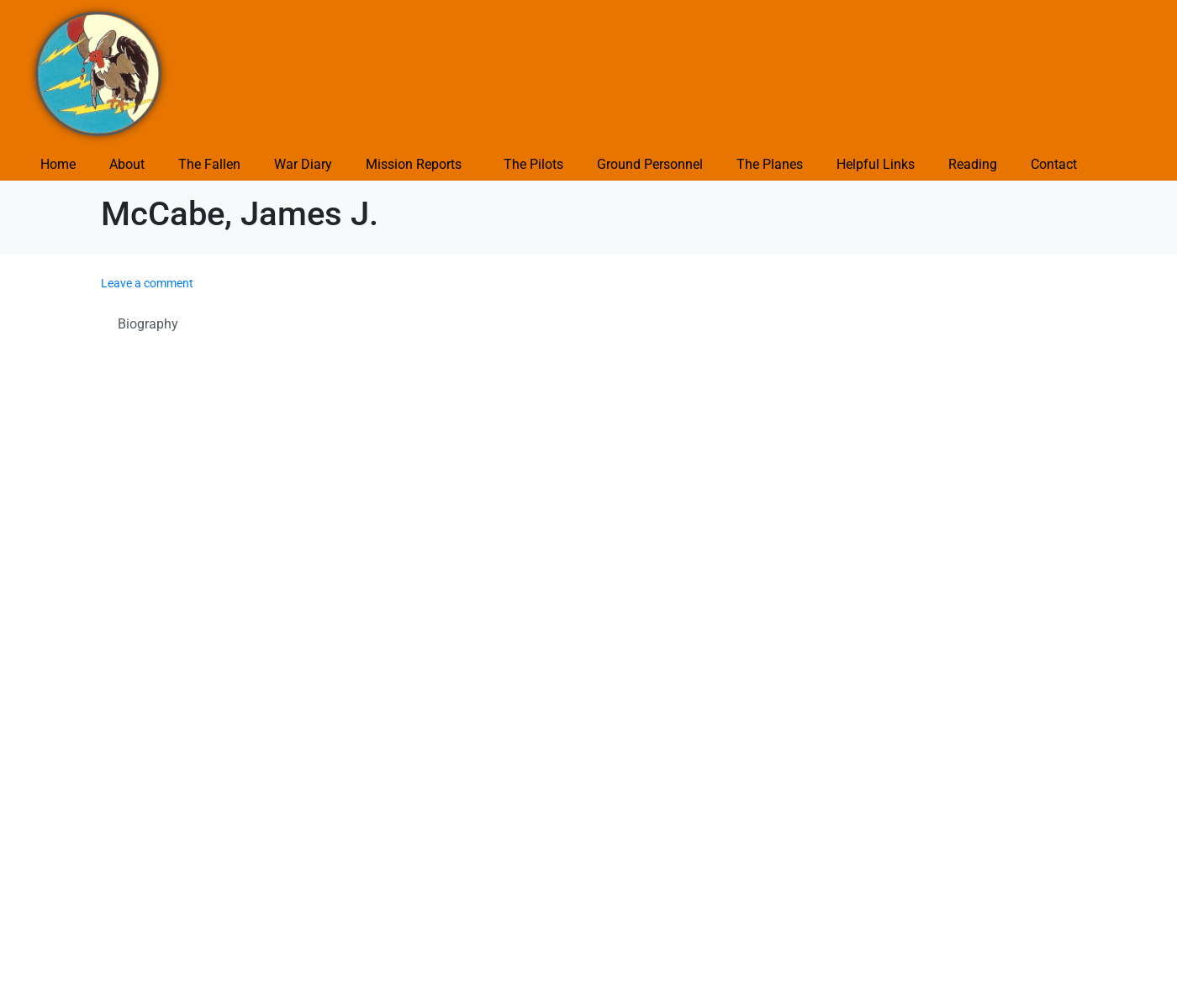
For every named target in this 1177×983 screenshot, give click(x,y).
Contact (1054, 164)
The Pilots (533, 164)
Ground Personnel (650, 164)
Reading (972, 164)
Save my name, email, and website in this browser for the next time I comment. (354, 820)
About (127, 164)
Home (58, 164)
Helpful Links (876, 164)
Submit (132, 866)
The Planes (769, 164)
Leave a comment (147, 283)
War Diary (303, 164)
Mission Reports (414, 164)
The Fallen (209, 164)
